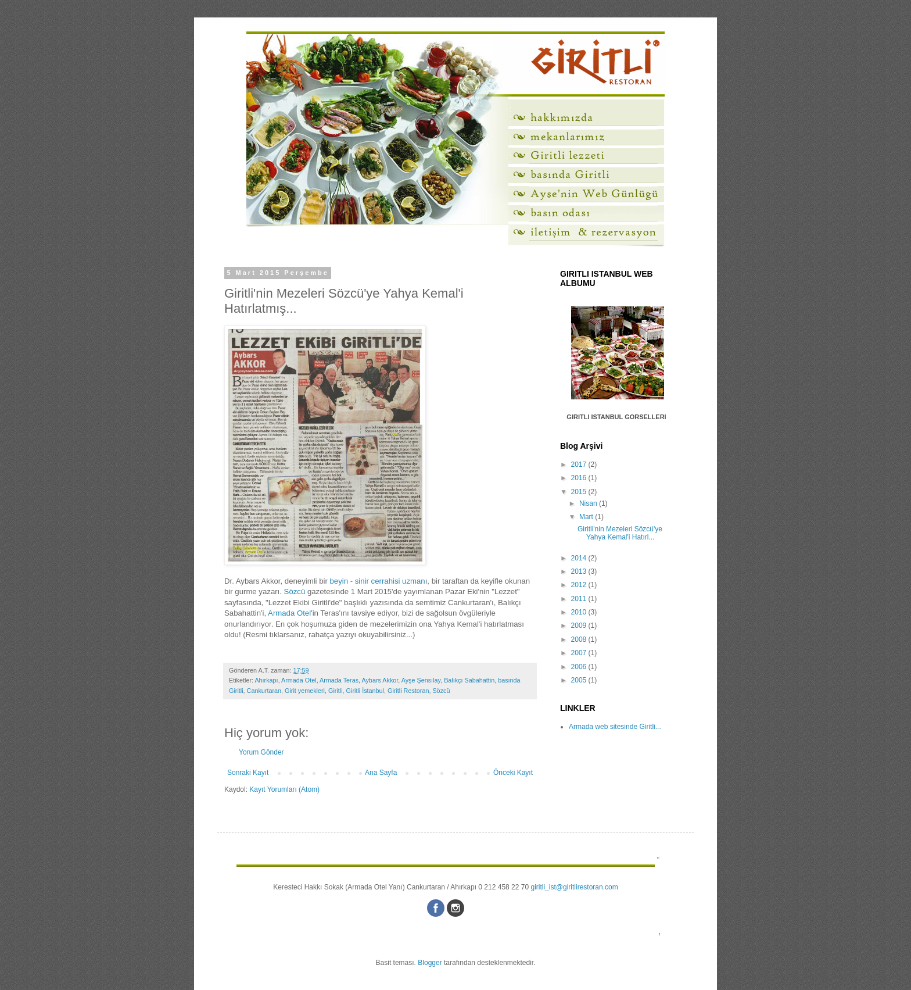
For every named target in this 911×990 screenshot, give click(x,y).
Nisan (589, 503)
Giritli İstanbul (365, 690)
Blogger (430, 963)
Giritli (335, 690)
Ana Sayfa (381, 773)
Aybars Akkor (379, 680)
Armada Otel (289, 613)
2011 (580, 599)
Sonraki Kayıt (247, 773)
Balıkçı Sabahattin (469, 680)
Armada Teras (339, 680)
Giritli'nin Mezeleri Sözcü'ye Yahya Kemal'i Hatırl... (620, 533)
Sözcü (295, 591)
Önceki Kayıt (513, 773)
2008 (580, 639)
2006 (580, 667)
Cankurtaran (264, 690)
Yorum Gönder (261, 752)
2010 (580, 612)
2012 (580, 585)
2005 (580, 680)
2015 (580, 492)
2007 (580, 653)
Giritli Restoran (408, 690)
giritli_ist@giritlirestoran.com (574, 887)
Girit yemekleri (305, 690)
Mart (587, 517)
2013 (580, 571)
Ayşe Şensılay (420, 680)
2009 (580, 625)
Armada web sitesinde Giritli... (615, 727)
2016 (580, 478)
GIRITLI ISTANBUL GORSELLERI (616, 416)
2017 (580, 464)
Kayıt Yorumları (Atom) (284, 789)
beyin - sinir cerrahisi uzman (377, 581)
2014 (580, 558)
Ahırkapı (266, 680)
